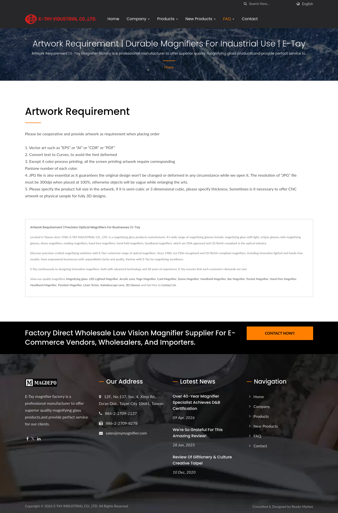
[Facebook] (27, 439)
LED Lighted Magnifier (103, 279)
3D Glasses (133, 285)
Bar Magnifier (236, 279)
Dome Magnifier (188, 279)
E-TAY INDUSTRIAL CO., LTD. (75, 506)
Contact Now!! (280, 333)
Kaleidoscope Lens (112, 285)
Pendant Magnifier (70, 285)
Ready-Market (302, 506)
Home (113, 19)
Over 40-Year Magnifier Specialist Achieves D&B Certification (196, 402)
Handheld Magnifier (213, 279)
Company (138, 19)
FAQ (228, 19)
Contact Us (168, 285)
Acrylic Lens (127, 279)
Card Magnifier (167, 279)
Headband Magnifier (43, 285)
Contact (250, 19)
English (307, 4)
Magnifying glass (77, 279)
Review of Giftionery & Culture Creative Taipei (202, 460)
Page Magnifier (146, 279)
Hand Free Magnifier (283, 279)
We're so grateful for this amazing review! (198, 433)
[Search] (271, 3)
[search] (245, 3)
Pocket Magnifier (257, 279)
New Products (200, 19)
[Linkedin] (39, 439)
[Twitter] (33, 439)
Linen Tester (91, 285)
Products (167, 19)
